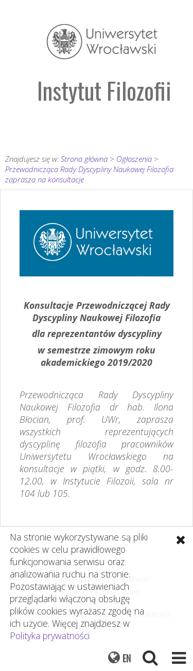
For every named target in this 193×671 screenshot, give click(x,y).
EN (126, 658)
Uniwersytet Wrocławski (102, 41)
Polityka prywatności (50, 635)
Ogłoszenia (134, 159)
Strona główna (84, 159)
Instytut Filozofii (104, 90)
